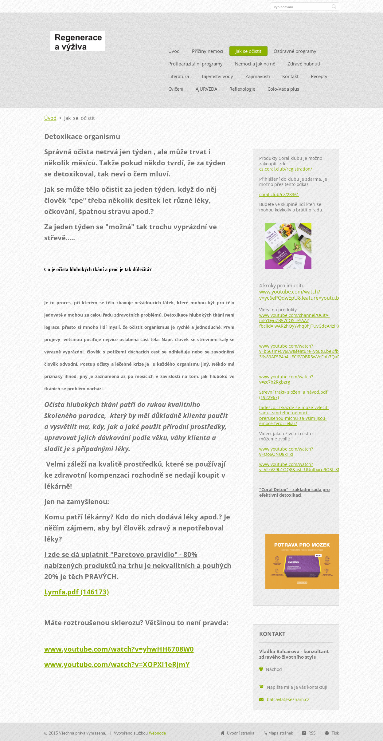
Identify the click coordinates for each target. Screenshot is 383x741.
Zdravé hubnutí (303, 63)
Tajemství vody (217, 76)
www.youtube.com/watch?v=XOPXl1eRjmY (117, 663)
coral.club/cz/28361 (279, 193)
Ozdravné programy (295, 50)
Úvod (174, 50)
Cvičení (175, 88)
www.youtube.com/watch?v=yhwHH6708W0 (119, 648)
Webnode (157, 732)
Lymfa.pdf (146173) (76, 591)
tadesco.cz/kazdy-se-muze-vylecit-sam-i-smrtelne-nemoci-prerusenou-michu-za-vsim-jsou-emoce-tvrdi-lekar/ (294, 415)
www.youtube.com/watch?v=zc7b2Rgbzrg (286, 378)
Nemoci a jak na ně (255, 63)
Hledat (333, 6)
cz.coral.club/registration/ (285, 168)
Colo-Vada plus (283, 88)
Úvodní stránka (241, 732)
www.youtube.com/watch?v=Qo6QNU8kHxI (286, 450)
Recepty (319, 76)
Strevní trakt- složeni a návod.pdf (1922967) (293, 394)
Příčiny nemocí (207, 50)
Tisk (335, 732)
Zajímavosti (257, 76)
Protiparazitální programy (195, 63)
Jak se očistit (248, 50)
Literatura (178, 76)
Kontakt (290, 76)
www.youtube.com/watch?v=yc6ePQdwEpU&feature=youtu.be (300, 294)
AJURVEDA (206, 88)
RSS (311, 732)
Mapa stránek (280, 732)
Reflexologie (242, 88)
